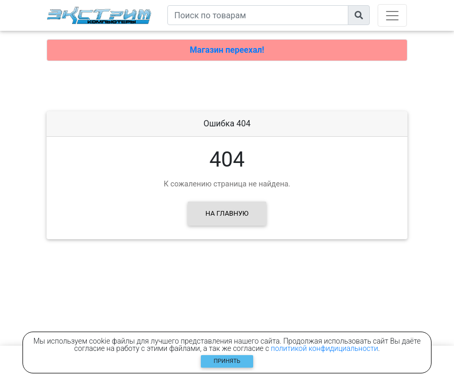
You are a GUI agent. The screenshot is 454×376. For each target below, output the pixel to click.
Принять (227, 361)
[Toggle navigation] (392, 15)
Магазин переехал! (227, 50)
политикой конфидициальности (324, 348)
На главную (227, 213)
